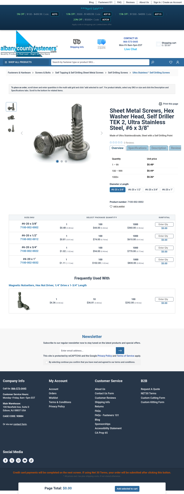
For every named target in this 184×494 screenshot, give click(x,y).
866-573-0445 (130, 41)
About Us (144, 2)
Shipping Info (102, 402)
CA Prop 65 (101, 432)
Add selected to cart (127, 488)
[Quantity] (164, 224)
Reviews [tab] (176, 148)
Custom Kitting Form (152, 402)
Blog (91, 2)
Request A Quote (150, 389)
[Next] (102, 133)
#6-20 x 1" (167, 189)
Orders (52, 393)
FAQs (98, 411)
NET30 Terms (148, 393)
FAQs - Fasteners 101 (107, 415)
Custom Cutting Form (153, 397)
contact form (20, 424)
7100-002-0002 (29, 227)
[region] (55, 133)
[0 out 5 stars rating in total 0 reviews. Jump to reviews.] (122, 142)
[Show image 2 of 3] (62, 161)
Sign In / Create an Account (168, 2)
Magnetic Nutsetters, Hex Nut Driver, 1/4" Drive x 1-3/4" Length (48, 285)
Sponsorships (102, 424)
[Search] (152, 62)
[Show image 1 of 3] (57, 161)
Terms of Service (125, 355)
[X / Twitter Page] (11, 460)
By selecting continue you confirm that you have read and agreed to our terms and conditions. (92, 362)
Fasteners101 (105, 2)
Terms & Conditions (60, 402)
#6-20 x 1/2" (134, 189)
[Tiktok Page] (31, 460)
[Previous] (22, 133)
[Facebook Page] (5, 460)
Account (53, 389)
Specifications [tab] (137, 148)
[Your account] (177, 62)
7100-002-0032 (29, 262)
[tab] (159, 148)
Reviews (130, 2)
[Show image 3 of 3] (66, 161)
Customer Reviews (105, 397)
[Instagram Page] (18, 460)
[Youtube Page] (24, 460)
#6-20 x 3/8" (117, 189)
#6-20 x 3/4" (151, 189)
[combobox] (100, 62)
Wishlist (53, 397)
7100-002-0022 (29, 250)
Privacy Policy (104, 355)
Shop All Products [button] (18, 62)
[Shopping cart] (166, 44)
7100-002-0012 (29, 239)
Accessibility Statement (108, 428)
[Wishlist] (170, 62)
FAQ (119, 2)
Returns (99, 406)
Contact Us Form (104, 393)
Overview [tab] (117, 148)
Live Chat (130, 49)
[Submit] (120, 350)
